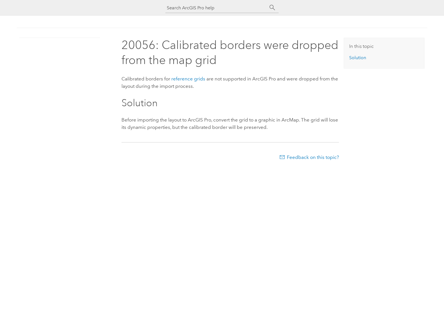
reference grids (188, 79)
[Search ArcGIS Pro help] (216, 8)
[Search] (272, 7)
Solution (357, 57)
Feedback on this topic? (313, 157)
